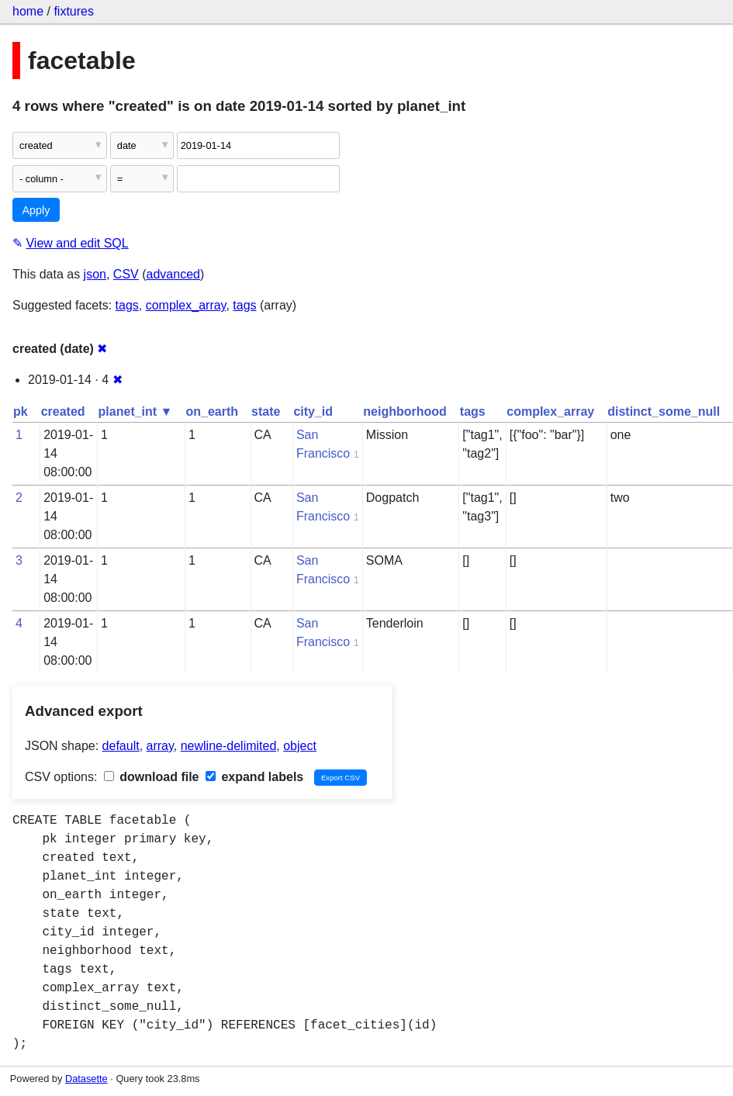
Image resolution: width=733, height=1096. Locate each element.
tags (127, 305)
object (299, 745)
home (27, 11)
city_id (313, 411)
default (121, 745)
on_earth (211, 411)
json (95, 274)
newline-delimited (229, 745)
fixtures (74, 11)
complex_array (186, 305)
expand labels (254, 776)
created (63, 411)
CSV (126, 274)
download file (151, 776)
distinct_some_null (663, 411)
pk (20, 411)
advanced (173, 274)
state (265, 411)
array (160, 745)
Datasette (86, 1078)
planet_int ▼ (136, 411)
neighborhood (405, 411)
